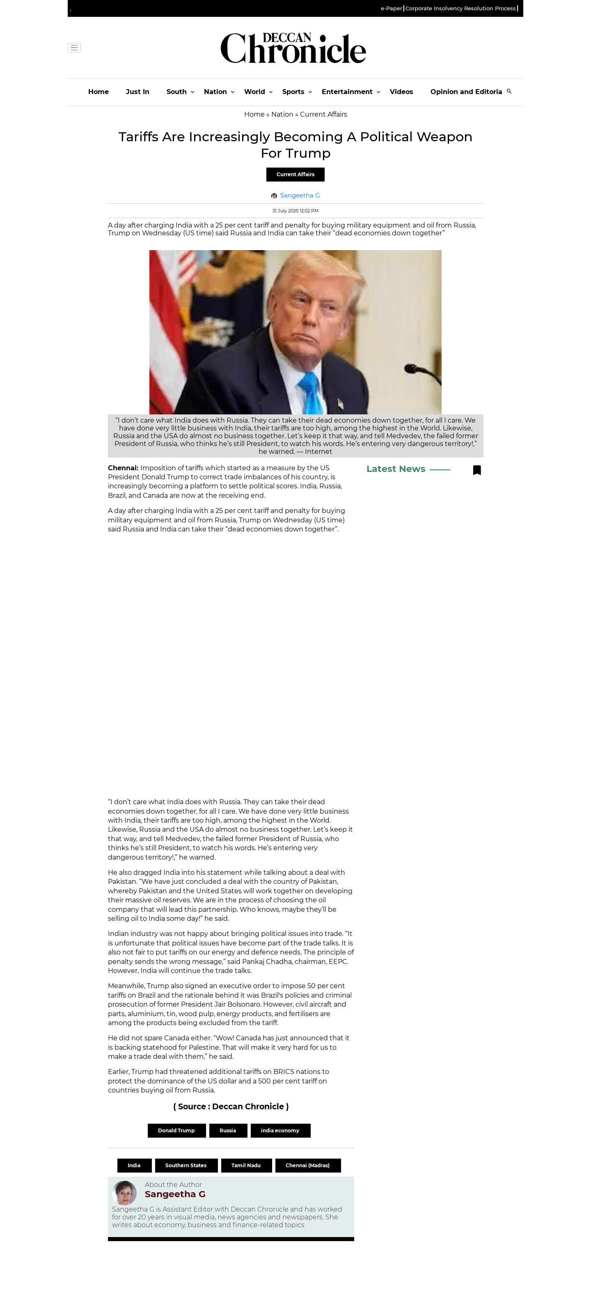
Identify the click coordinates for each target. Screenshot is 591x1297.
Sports (293, 92)
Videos (401, 92)
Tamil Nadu (246, 1165)
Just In (137, 92)
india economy (280, 1130)
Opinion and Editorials (469, 92)
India (135, 1165)
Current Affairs (295, 174)
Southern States (186, 1165)
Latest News (396, 468)
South (177, 92)
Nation (215, 92)
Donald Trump (177, 1130)
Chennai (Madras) (308, 1165)
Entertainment (347, 92)
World (254, 92)
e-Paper (391, 8)
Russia (228, 1130)
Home (98, 92)
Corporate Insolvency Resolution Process (460, 8)
